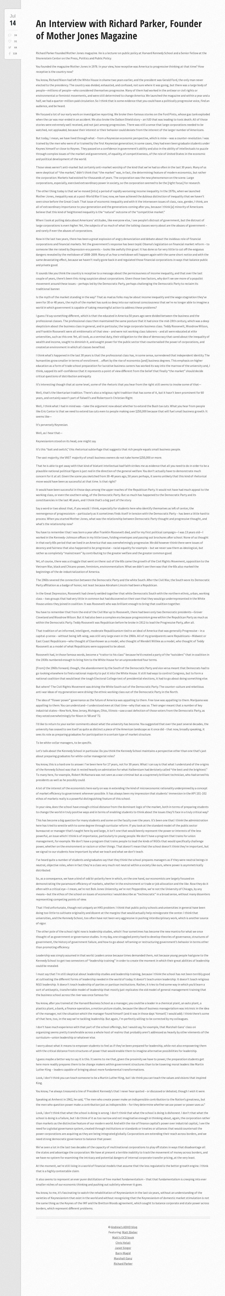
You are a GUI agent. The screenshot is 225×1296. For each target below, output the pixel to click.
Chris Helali (123, 1243)
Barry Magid (123, 1253)
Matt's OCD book (123, 1237)
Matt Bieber (129, 1232)
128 (15, 53)
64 (15, 47)
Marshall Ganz (123, 1258)
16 (15, 35)
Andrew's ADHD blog (124, 1227)
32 (15, 41)
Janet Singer (123, 1248)
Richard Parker (123, 1263)
